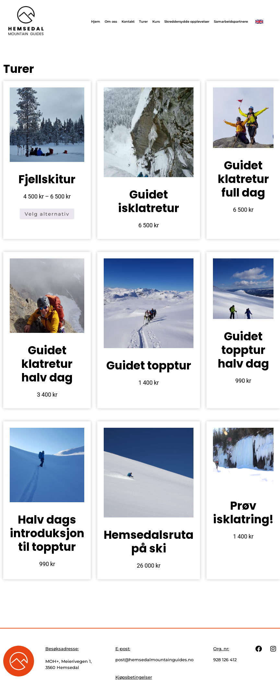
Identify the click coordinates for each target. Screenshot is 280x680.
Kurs (156, 21)
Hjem (95, 21)
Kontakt (128, 21)
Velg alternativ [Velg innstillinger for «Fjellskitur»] (47, 214)
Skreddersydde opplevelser (186, 21)
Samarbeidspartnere (231, 21)
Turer (143, 21)
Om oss (111, 21)
